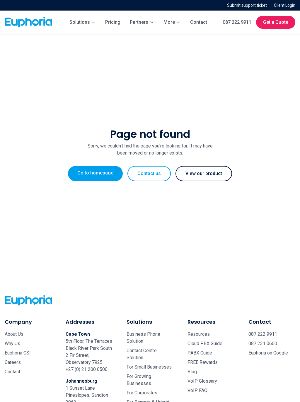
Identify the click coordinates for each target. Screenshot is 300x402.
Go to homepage (95, 173)
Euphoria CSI (18, 353)
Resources (199, 334)
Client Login (284, 5)
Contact (198, 22)
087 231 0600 (262, 343)
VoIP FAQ (197, 390)
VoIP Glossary (202, 381)
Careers (13, 362)
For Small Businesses (149, 367)
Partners (142, 22)
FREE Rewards (203, 362)
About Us (14, 334)
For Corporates (142, 393)
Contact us (149, 173)
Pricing (112, 22)
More (172, 22)
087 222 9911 (237, 22)
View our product (203, 173)
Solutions (82, 22)
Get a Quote (275, 22)
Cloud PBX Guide (205, 343)
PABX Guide (200, 353)
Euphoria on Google (268, 353)
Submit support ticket (247, 5)
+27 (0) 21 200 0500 (87, 369)
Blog (192, 371)
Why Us (12, 343)
